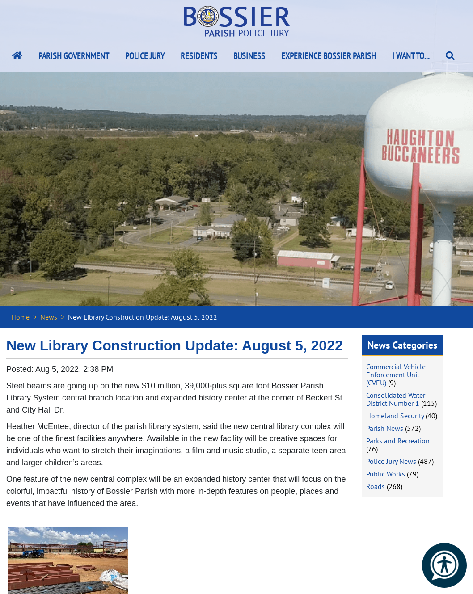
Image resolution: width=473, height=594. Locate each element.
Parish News (384, 428)
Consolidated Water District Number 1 (395, 399)
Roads (375, 486)
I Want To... (411, 56)
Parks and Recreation (398, 440)
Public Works (385, 473)
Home (20, 316)
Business (249, 56)
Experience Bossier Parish (328, 56)
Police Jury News (391, 461)
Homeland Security (395, 415)
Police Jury (145, 56)
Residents (199, 56)
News (48, 316)
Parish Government (73, 56)
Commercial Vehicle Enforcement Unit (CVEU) (396, 374)
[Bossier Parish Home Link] (17, 56)
